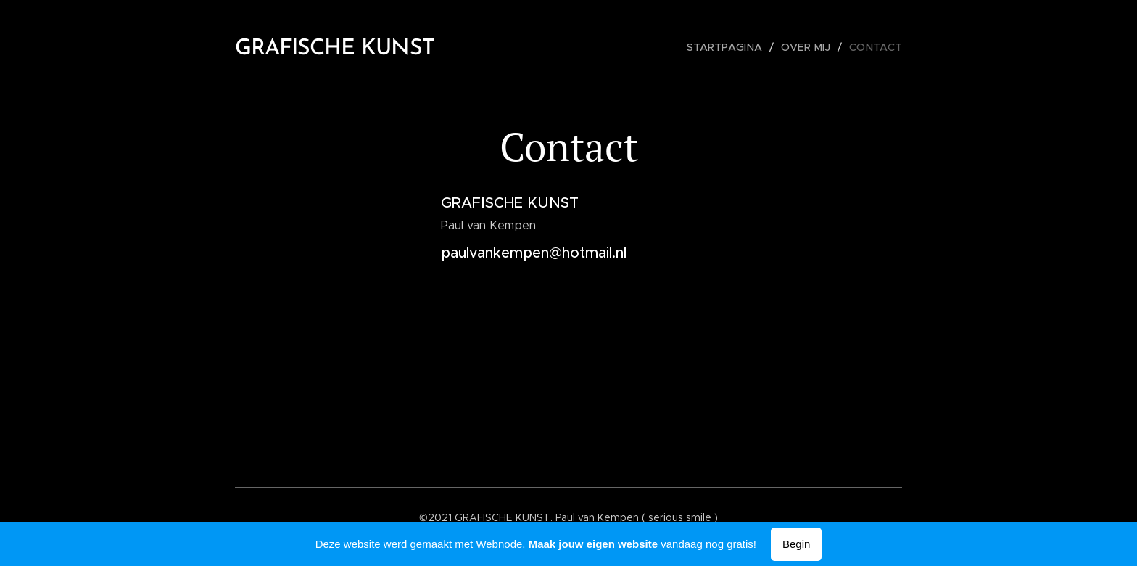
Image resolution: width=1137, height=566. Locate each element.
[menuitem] (732, 47)
